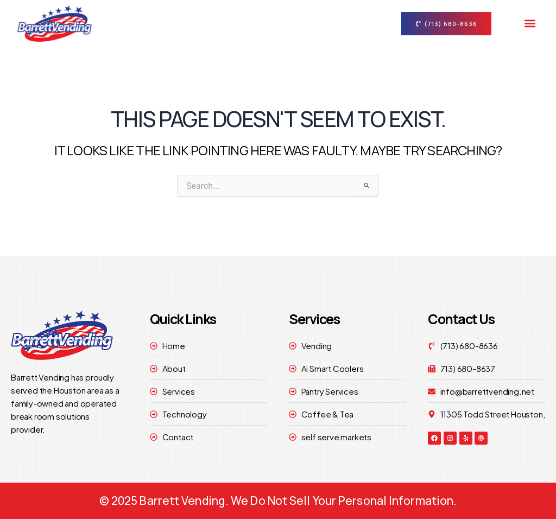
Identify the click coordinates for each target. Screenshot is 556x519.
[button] (530, 24)
